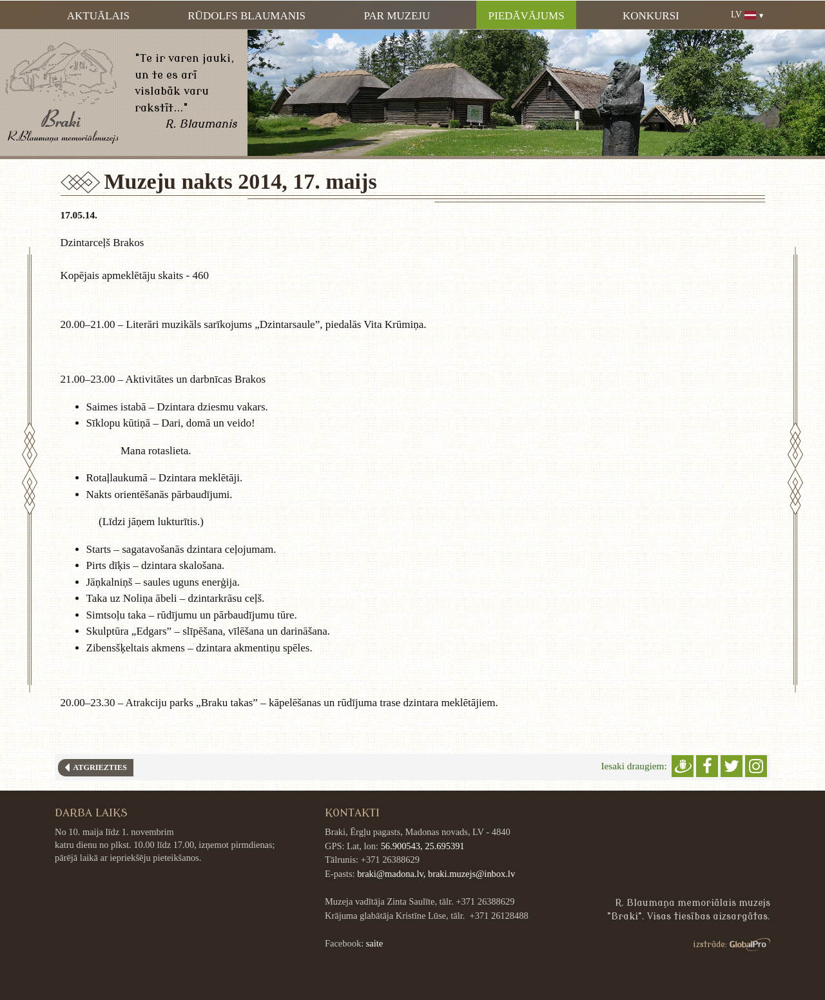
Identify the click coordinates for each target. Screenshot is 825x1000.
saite (374, 943)
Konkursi (651, 16)
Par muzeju (397, 16)
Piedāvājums (527, 16)
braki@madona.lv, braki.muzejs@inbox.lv (436, 874)
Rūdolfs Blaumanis (247, 16)
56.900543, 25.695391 (423, 846)
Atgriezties (98, 767)
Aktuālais (98, 16)
